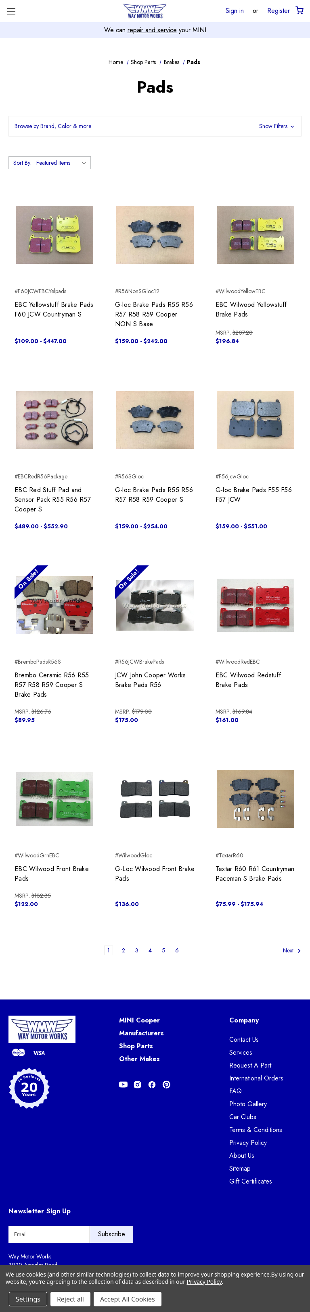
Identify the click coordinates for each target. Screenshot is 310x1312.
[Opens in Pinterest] (166, 1084)
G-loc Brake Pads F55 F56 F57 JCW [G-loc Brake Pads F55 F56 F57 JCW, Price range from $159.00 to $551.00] (254, 494)
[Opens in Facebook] (152, 1084)
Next (292, 950)
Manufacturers (141, 1033)
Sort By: (22, 163)
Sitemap (240, 1168)
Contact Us (244, 1039)
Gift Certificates (250, 1181)
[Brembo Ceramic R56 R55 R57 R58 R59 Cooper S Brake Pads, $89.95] (54, 605)
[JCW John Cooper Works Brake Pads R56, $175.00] (155, 605)
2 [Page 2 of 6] (123, 950)
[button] (155, 126)
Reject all (70, 1299)
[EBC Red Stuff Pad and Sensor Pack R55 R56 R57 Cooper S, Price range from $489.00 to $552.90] (54, 420)
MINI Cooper (139, 1020)
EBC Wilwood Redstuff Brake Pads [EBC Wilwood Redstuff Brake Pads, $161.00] (248, 679)
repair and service (152, 30)
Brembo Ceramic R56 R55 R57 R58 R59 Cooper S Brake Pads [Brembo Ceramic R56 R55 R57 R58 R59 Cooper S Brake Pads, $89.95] (52, 684)
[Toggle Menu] (11, 11)
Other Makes (139, 1059)
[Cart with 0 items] (299, 10)
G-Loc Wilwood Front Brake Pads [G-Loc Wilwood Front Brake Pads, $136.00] (155, 873)
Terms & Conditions (255, 1129)
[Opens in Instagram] (137, 1084)
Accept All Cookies (127, 1299)
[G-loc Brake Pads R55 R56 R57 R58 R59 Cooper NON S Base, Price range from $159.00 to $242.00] (155, 234)
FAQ (235, 1091)
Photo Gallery (248, 1104)
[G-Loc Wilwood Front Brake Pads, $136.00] (155, 799)
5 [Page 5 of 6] (163, 950)
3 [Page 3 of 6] (136, 950)
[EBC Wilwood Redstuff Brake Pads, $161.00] (255, 605)
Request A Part (250, 1065)
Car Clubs (242, 1117)
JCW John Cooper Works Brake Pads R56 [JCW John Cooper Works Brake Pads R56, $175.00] (150, 679)
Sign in (235, 10)
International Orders (256, 1078)
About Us (241, 1155)
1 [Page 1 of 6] (108, 950)
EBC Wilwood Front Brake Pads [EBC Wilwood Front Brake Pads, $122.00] (52, 873)
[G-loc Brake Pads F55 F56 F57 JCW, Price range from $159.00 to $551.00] (255, 420)
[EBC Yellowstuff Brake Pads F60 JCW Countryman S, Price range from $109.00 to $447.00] (54, 234)
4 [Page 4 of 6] (150, 950)
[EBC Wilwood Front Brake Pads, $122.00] (54, 799)
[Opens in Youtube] (123, 1084)
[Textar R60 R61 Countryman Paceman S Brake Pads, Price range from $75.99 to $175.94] (255, 799)
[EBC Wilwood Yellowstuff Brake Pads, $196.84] (255, 234)
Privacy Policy (248, 1142)
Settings (28, 1299)
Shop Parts (136, 1046)
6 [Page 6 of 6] (177, 950)
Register (278, 10)
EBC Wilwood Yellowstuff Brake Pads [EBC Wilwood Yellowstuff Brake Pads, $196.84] (251, 309)
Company (244, 1020)
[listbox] (62, 163)
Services (240, 1052)
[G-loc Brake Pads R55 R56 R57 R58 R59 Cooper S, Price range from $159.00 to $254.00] (155, 420)
